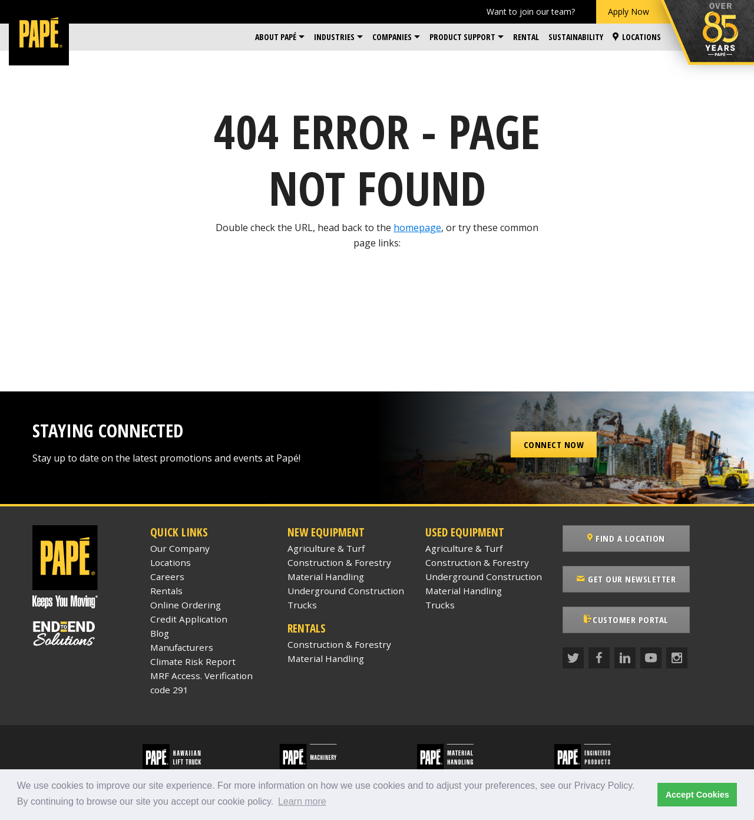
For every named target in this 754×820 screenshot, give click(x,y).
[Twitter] (573, 657)
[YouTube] (651, 657)
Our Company (180, 548)
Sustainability (575, 36)
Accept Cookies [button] (697, 794)
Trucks (302, 605)
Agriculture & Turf (326, 548)
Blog (159, 633)
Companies (392, 36)
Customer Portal (626, 619)
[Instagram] (676, 657)
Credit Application (188, 619)
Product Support (462, 36)
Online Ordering (185, 605)
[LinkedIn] (625, 657)
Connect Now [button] (554, 444)
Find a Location (626, 538)
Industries (334, 36)
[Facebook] (599, 657)
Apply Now (628, 11)
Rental (526, 36)
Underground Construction (345, 591)
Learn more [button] (302, 801)
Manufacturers (181, 647)
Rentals (166, 591)
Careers (167, 576)
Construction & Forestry (339, 562)
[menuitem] (279, 37)
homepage (417, 227)
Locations (637, 36)
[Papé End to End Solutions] (82, 633)
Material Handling (325, 576)
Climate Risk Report (193, 661)
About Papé (275, 36)
